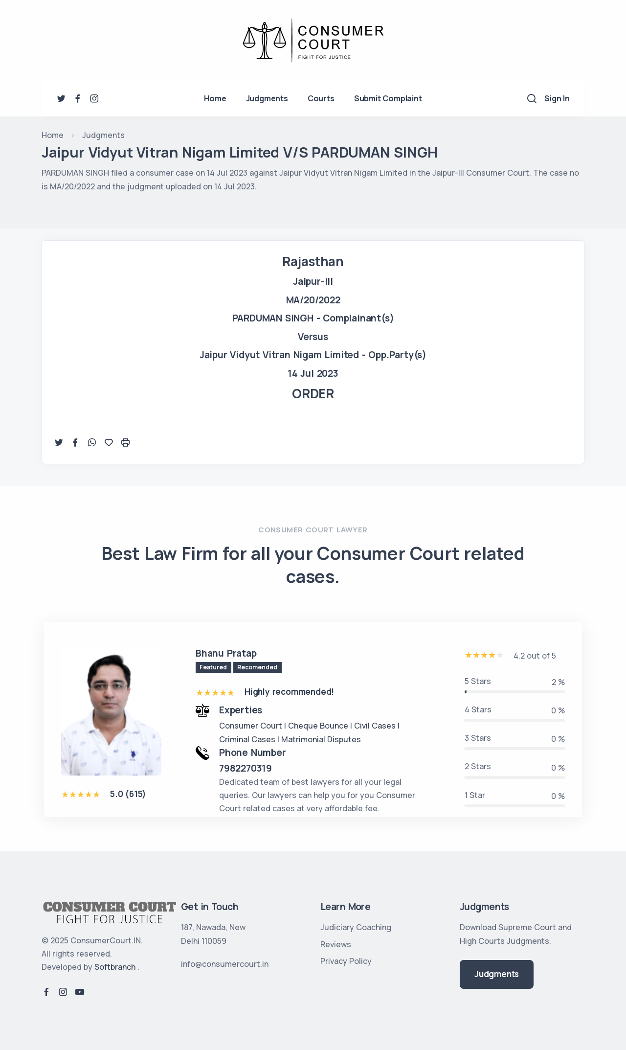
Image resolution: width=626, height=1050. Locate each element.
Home (215, 98)
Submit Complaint (388, 98)
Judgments (267, 98)
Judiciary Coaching (355, 927)
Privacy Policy (346, 961)
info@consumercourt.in (224, 964)
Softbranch (114, 966)
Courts (321, 98)
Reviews (335, 944)
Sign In (557, 98)
